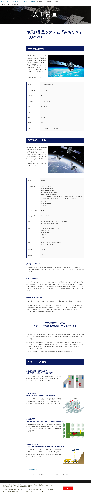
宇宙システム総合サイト (23, 1)
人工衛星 (33, 1)
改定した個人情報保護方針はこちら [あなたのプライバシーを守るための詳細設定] (21, 486)
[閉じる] (88, 488)
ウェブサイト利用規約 (38, 491)
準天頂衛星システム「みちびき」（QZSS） (48, 1)
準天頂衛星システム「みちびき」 (35, 469)
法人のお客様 (12, 1)
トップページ (4, 1)
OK (68, 488)
